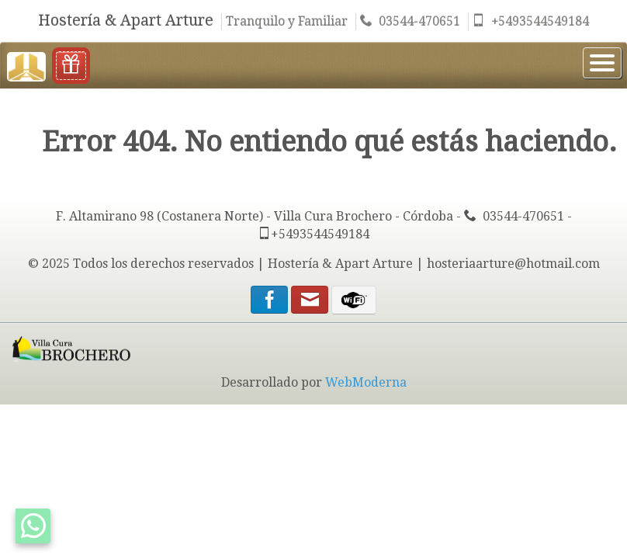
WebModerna (366, 382)
